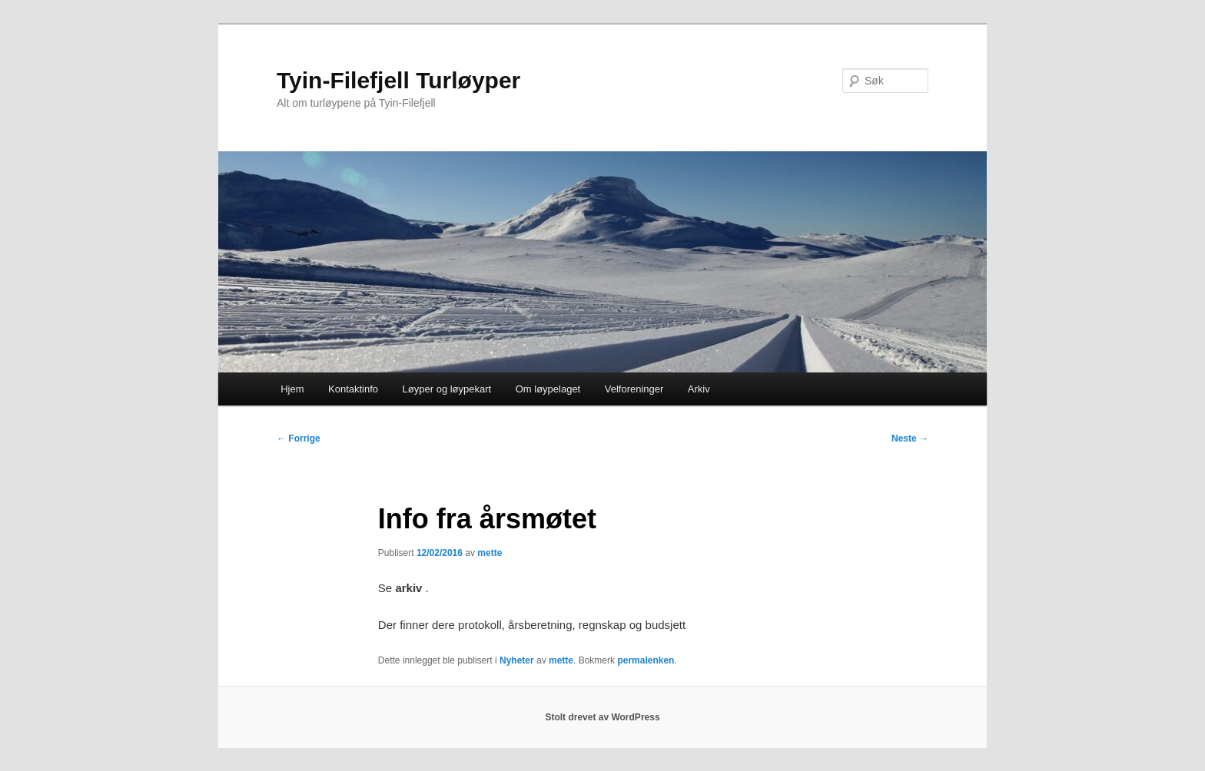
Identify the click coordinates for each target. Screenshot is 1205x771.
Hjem (292, 389)
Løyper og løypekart (447, 389)
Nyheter (517, 660)
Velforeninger (634, 389)
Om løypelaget (548, 389)
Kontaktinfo (353, 389)
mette (489, 553)
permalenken (645, 660)
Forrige (298, 438)
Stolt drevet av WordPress (602, 717)
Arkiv (699, 389)
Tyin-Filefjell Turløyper (398, 80)
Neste (909, 438)
